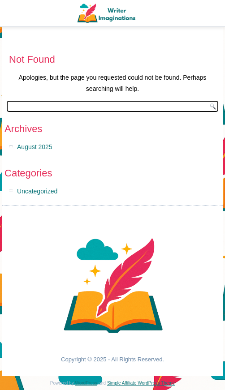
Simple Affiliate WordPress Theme (141, 383)
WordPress (86, 383)
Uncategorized (37, 191)
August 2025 (34, 146)
